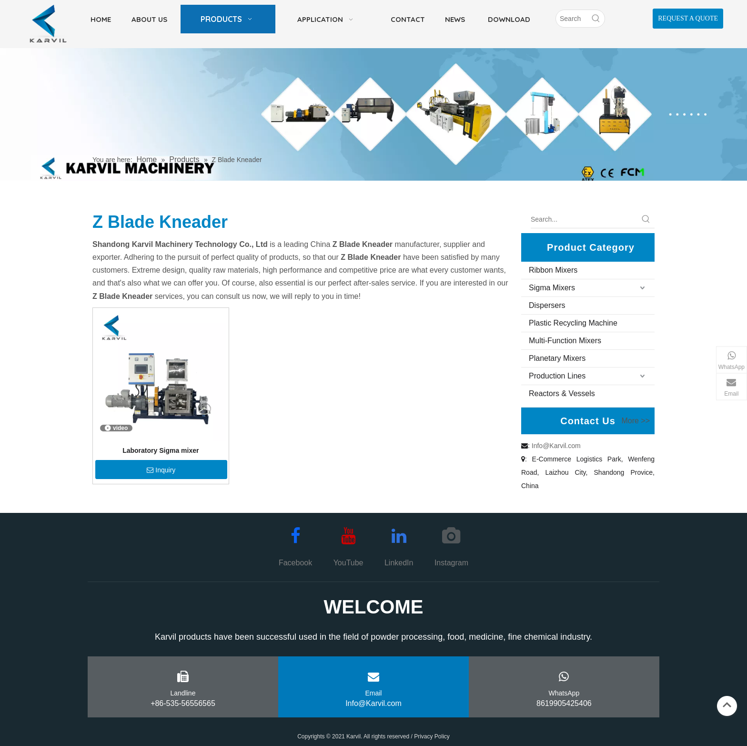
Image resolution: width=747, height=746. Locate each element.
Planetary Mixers (557, 358)
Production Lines (557, 376)
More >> (635, 421)
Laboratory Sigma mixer (160, 450)
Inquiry (161, 470)
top (727, 705)
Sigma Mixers (552, 288)
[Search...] (584, 219)
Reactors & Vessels (562, 393)
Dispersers (547, 305)
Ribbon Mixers (553, 270)
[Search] (571, 18)
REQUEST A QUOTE (688, 18)
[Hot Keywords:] (596, 18)
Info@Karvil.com (556, 446)
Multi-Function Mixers (565, 341)
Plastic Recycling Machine (573, 323)
